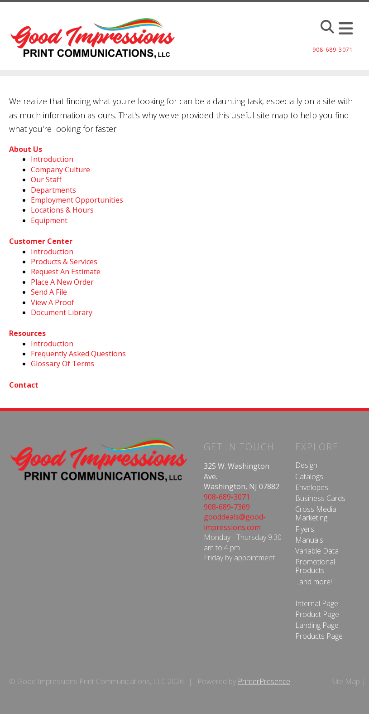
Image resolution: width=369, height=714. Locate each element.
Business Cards (320, 498)
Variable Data (317, 551)
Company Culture (60, 170)
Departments (53, 190)
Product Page (317, 614)
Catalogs (309, 476)
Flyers (304, 529)
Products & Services (64, 262)
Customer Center (40, 241)
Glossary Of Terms (62, 364)
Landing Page (317, 625)
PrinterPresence (264, 681)
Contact (23, 385)
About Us (25, 149)
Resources (27, 333)
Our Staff (46, 180)
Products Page (319, 636)
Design (306, 465)
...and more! (313, 582)
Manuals (309, 540)
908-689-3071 (227, 497)
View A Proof (52, 302)
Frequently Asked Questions (78, 354)
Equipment (49, 220)
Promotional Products (315, 566)
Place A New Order (62, 282)
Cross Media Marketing (315, 513)
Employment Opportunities (77, 200)
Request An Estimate (66, 272)
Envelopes (311, 487)
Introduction (52, 159)
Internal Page (316, 603)
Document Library (61, 312)
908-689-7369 (227, 507)
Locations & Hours (62, 210)
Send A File (49, 292)
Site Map (345, 681)
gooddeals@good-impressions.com (235, 522)
